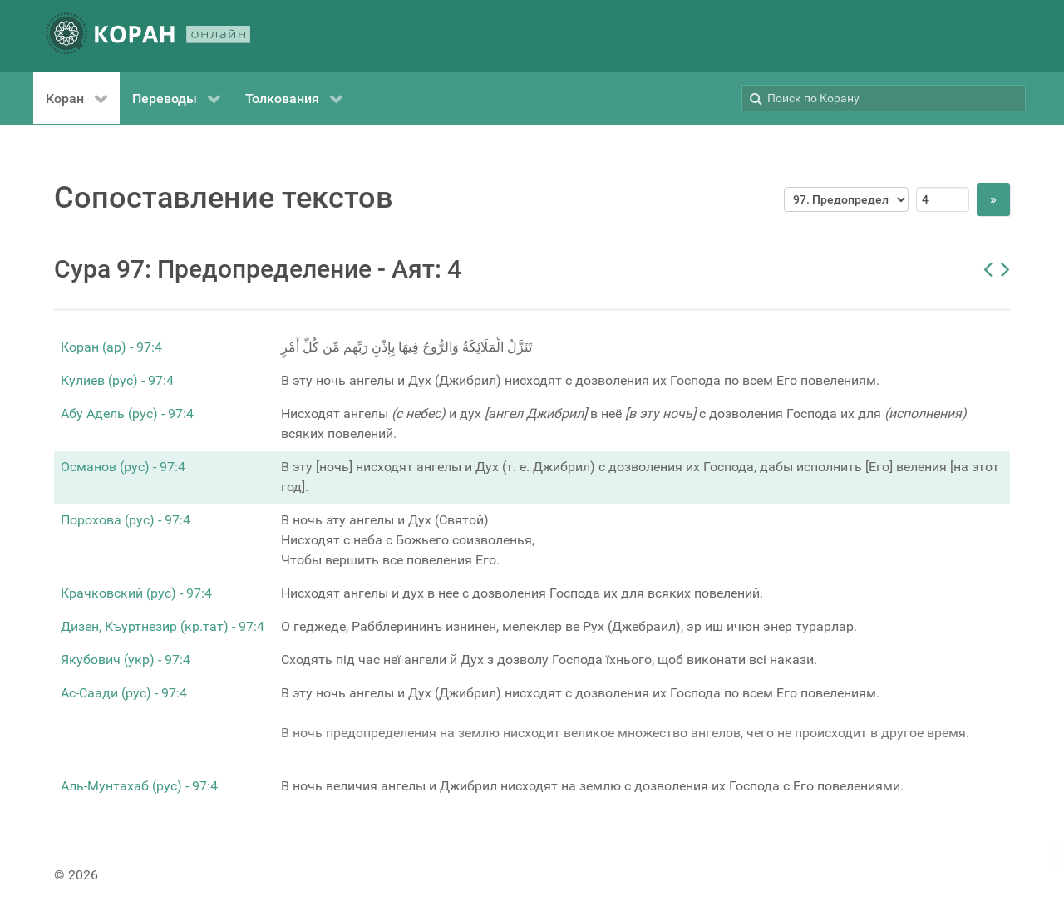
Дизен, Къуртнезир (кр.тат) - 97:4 (162, 626)
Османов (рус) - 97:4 (123, 467)
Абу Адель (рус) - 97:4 (127, 413)
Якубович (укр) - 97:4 (125, 659)
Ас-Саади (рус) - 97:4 (124, 693)
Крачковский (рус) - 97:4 (136, 593)
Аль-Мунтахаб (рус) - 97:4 (139, 786)
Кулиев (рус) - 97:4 (117, 380)
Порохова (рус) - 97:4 (125, 520)
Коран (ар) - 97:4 (111, 347)
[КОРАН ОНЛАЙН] (148, 36)
